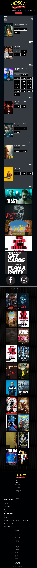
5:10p (17, 54)
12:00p (17, 75)
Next (32, 19)
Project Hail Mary (7, 508)
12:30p (24, 75)
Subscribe (25, 10)
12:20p (17, 151)
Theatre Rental (17, 549)
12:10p (17, 51)
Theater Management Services (17, 555)
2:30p (17, 81)
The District (8, 10)
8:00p (29, 91)
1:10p (17, 173)
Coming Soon (20, 10)
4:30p (23, 84)
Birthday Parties (18, 544)
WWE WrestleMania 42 (8, 526)
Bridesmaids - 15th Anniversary (9, 523)
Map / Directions (18, 534)
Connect (29, 10)
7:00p (17, 91)
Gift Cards (17, 541)
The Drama (6, 503)
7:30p (23, 91)
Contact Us (17, 535)
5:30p (17, 88)
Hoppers (5, 511)
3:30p (29, 81)
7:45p (17, 132)
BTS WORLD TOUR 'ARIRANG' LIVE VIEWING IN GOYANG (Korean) (16, 520)
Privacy (16, 559)
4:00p (17, 84)
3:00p (23, 81)
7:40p (23, 54)
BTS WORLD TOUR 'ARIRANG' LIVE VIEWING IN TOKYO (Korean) (16, 524)
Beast (5, 515)
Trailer (30, 42)
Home (3, 10)
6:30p (29, 88)
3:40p (24, 29)
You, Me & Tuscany (7, 518)
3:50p (23, 173)
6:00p (23, 88)
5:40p (24, 151)
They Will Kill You (7, 506)
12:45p (17, 129)
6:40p (17, 32)
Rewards (16, 532)
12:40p (17, 29)
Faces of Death (6, 517)
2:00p (29, 78)
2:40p (24, 51)
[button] (34, 10)
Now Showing (14, 10)
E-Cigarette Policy (18, 552)
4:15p (24, 129)
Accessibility (17, 558)
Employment (17, 537)
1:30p (23, 78)
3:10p (17, 106)
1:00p (17, 78)
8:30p (17, 94)
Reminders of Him (7, 509)
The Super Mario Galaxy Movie (9, 505)
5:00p (29, 84)
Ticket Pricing (17, 550)
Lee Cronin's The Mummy (8, 521)
